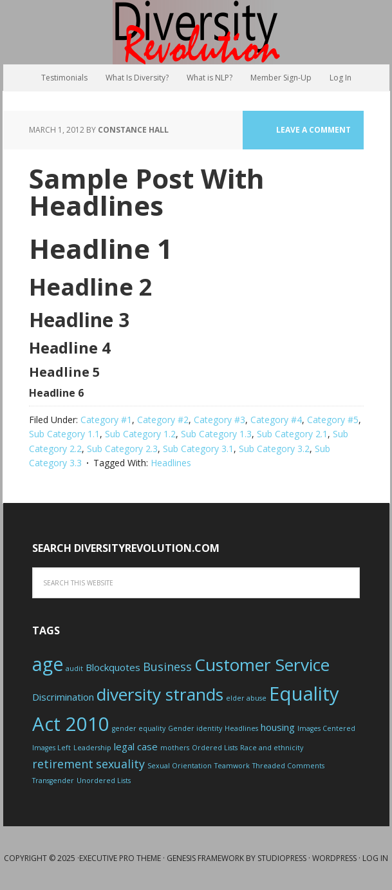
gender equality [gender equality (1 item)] (138, 728)
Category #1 (106, 419)
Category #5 (333, 419)
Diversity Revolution (196, 32)
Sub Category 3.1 (198, 448)
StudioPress (281, 858)
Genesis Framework (205, 858)
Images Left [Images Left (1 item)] (51, 747)
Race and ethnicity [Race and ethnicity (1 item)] (271, 747)
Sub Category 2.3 (122, 448)
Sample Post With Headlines (147, 191)
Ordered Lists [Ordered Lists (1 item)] (215, 747)
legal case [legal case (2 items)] (136, 746)
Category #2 (163, 419)
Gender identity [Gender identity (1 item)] (195, 728)
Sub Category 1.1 (64, 434)
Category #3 (219, 419)
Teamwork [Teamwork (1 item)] (232, 765)
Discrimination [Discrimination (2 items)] (63, 696)
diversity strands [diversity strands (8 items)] (160, 694)
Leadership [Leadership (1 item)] (92, 747)
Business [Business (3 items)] (167, 666)
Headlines (171, 463)
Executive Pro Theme (120, 858)
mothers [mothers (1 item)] (174, 747)
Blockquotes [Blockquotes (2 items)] (113, 667)
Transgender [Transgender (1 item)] (53, 780)
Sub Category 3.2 (274, 448)
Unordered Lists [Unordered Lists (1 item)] (104, 780)
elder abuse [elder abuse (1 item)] (246, 698)
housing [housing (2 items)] (278, 727)
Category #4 (276, 419)
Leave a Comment (313, 129)
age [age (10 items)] (47, 664)
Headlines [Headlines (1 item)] (241, 728)
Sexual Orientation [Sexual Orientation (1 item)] (179, 765)
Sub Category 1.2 (140, 434)
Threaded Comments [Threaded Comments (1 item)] (288, 765)
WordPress (334, 858)
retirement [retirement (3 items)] (62, 764)
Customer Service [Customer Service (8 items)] (262, 664)
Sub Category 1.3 (216, 434)
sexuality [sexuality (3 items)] (120, 764)
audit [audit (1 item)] (74, 668)
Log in (375, 858)
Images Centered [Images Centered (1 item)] (326, 728)
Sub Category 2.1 (292, 434)
